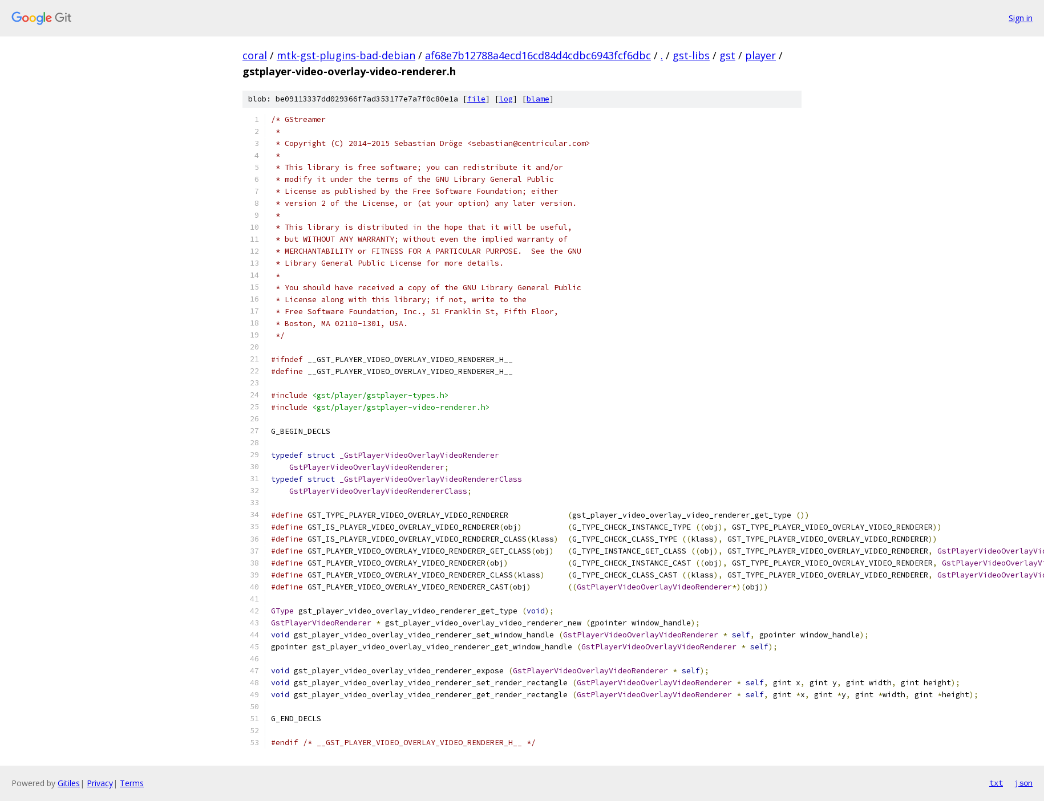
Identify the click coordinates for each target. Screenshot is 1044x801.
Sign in (1021, 18)
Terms (132, 783)
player (760, 55)
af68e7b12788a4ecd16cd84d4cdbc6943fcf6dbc (538, 55)
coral (254, 55)
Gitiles (69, 783)
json (1023, 783)
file (476, 99)
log (506, 99)
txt (996, 783)
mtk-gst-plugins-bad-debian (346, 55)
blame (538, 99)
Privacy (100, 783)
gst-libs (691, 55)
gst (727, 55)
